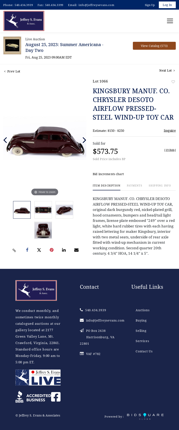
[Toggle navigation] (170, 21)
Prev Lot (12, 71)
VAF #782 (90, 354)
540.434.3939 (24, 5)
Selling (141, 331)
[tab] (106, 187)
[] (170, 150)
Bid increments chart (108, 174)
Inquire (170, 130)
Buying (141, 321)
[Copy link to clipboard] (14, 250)
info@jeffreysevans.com (96, 5)
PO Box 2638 (97, 337)
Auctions (142, 310)
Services (142, 341)
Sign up (150, 5)
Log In (167, 5)
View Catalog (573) (154, 46)
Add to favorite (173, 82)
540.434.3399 (54, 5)
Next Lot (167, 70)
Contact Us (144, 351)
